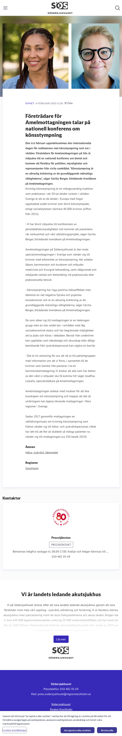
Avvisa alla (107, 731)
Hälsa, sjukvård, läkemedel (41, 452)
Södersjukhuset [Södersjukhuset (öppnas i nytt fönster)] (61, 704)
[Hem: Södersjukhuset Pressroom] (60, 8)
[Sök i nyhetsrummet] (117, 7)
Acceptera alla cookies (77, 731)
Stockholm (32, 468)
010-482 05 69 (61, 556)
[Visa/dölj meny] (5, 8)
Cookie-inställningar (15, 731)
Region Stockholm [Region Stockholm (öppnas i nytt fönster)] (61, 709)
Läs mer (61, 639)
